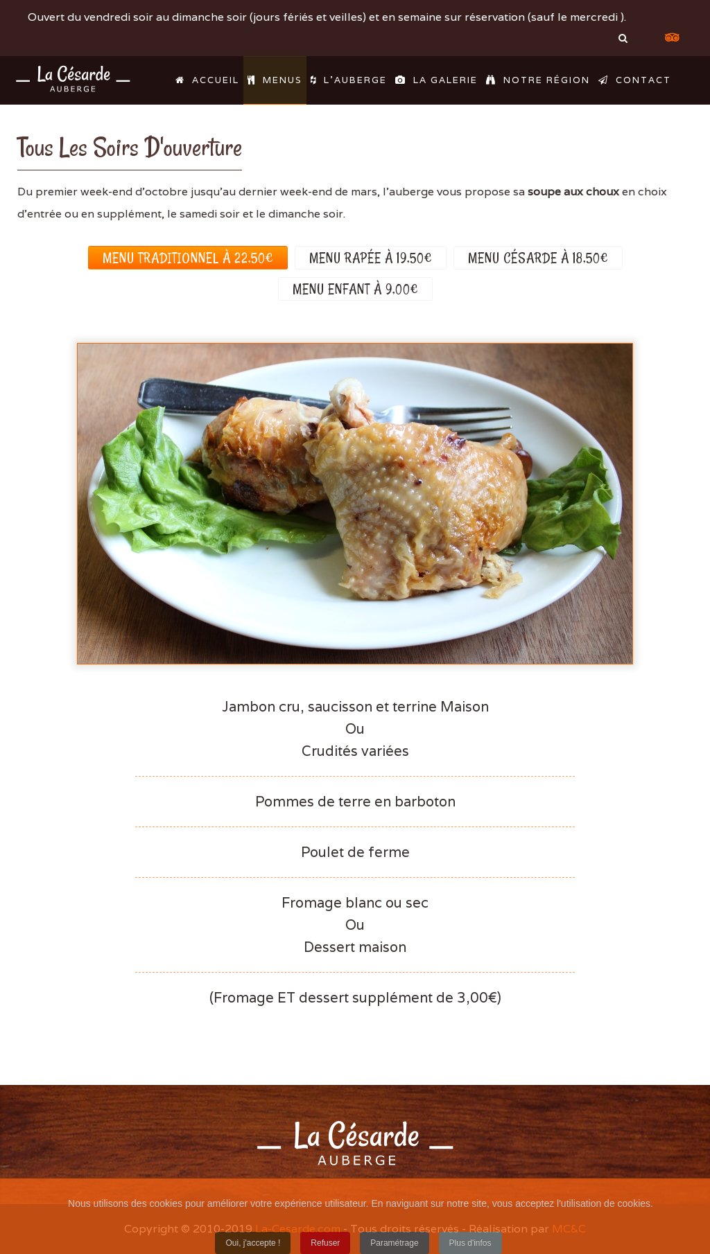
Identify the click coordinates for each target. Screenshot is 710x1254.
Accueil (207, 80)
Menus (275, 80)
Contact (634, 80)
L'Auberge (349, 80)
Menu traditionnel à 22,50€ (188, 257)
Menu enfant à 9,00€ (355, 289)
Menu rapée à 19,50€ (370, 257)
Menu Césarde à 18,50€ (538, 257)
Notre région (538, 80)
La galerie (436, 80)
